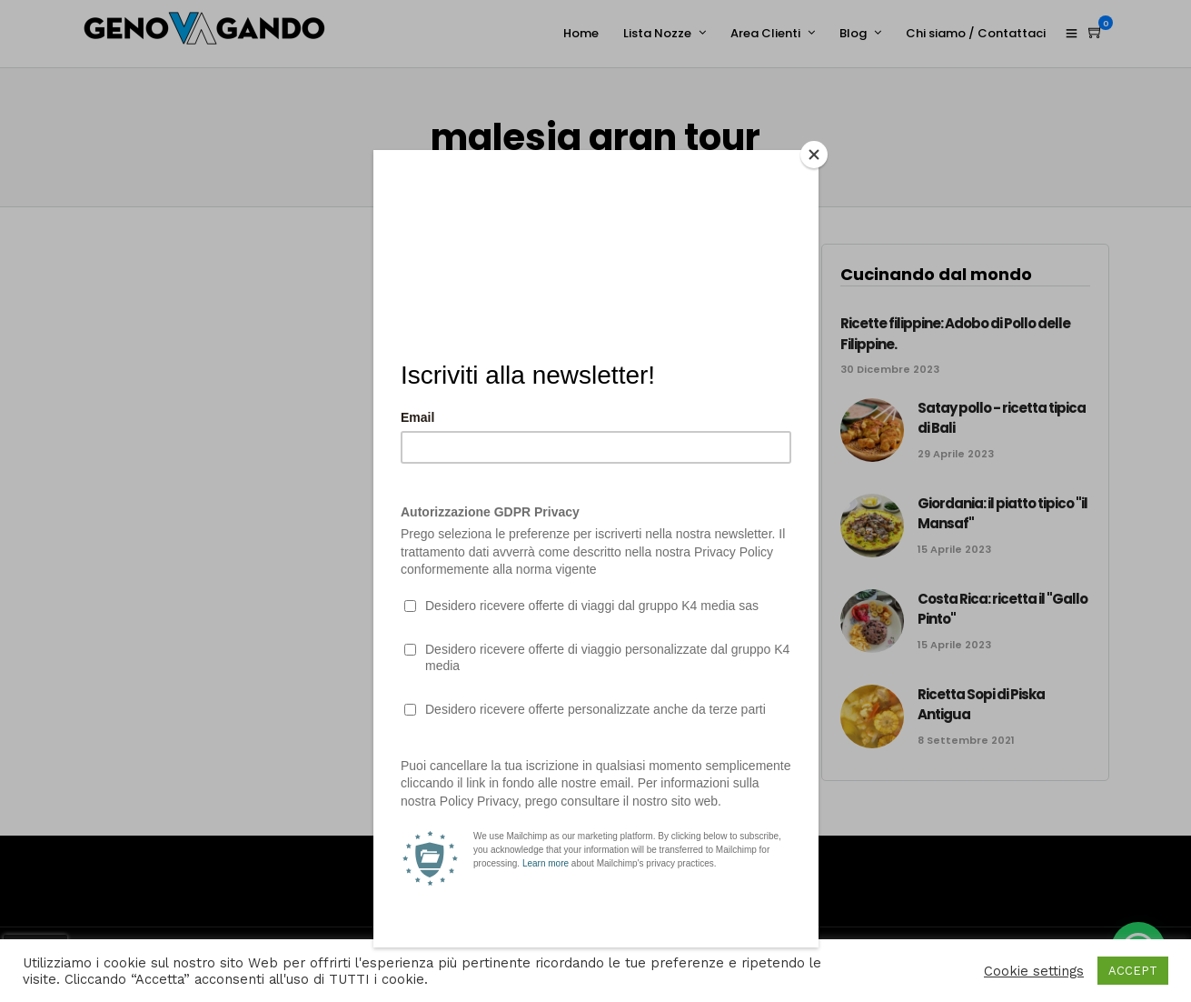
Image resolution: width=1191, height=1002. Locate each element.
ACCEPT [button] (1132, 970)
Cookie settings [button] (1034, 971)
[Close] (814, 154)
